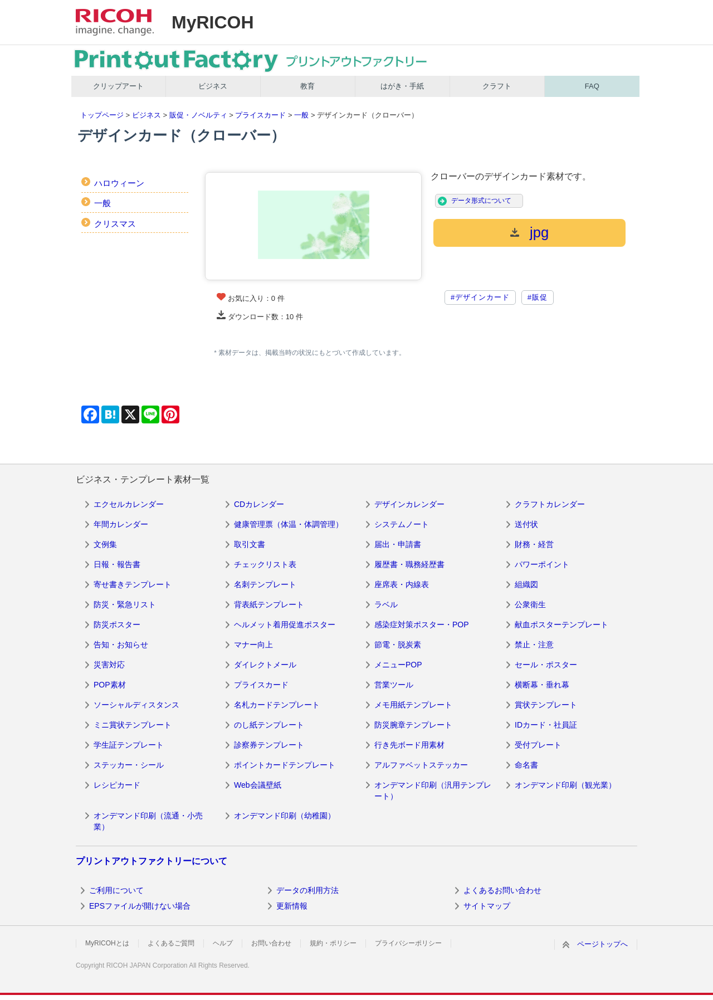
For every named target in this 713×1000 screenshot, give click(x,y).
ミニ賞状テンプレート (133, 724)
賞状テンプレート (546, 704)
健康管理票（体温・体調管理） (288, 524)
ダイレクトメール (265, 664)
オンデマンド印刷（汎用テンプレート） (432, 791)
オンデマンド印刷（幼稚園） (284, 815)
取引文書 (249, 544)
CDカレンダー (259, 504)
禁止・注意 (534, 644)
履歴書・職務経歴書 (409, 564)
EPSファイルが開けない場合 (140, 905)
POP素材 (110, 684)
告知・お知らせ (121, 644)
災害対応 (109, 664)
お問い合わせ (271, 943)
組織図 (526, 584)
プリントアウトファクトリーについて (151, 861)
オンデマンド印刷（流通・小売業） (148, 821)
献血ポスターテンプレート (561, 624)
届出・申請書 (397, 544)
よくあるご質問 (171, 943)
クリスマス (115, 223)
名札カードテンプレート (277, 704)
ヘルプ (223, 943)
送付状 (526, 524)
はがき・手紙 (402, 86)
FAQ (592, 86)
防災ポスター (117, 624)
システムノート (401, 524)
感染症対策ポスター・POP (421, 624)
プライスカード (260, 115)
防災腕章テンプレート (413, 724)
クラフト (496, 86)
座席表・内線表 (401, 584)
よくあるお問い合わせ (502, 890)
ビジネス (212, 86)
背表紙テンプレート (269, 604)
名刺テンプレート (265, 584)
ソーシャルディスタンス (136, 704)
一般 (301, 115)
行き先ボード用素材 (409, 744)
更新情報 (291, 905)
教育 (307, 86)
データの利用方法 (307, 890)
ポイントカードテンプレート (284, 764)
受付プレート (538, 744)
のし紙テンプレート (269, 724)
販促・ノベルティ (198, 115)
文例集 (105, 544)
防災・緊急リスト (125, 604)
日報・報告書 (117, 564)
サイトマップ (486, 905)
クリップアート (118, 86)
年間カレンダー (121, 524)
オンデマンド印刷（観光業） (565, 785)
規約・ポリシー (333, 943)
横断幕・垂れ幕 (542, 684)
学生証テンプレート (129, 744)
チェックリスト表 (265, 564)
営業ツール (393, 684)
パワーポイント (542, 564)
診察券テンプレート (269, 744)
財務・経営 (534, 544)
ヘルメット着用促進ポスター (284, 624)
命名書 (526, 764)
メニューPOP (398, 664)
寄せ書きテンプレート (133, 584)
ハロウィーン (119, 183)
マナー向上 (253, 644)
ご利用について (116, 890)
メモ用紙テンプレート (413, 704)
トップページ (102, 115)
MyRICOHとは (107, 943)
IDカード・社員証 (546, 724)
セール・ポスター (546, 664)
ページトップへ (602, 944)
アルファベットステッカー (421, 764)
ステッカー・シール (129, 764)
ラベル (386, 604)
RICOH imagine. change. (115, 22)
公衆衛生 (530, 604)
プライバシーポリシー (408, 943)
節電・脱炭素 (397, 644)
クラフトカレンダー (550, 504)
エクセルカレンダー (129, 504)
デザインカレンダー (409, 504)
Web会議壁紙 (257, 785)
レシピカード (117, 785)
